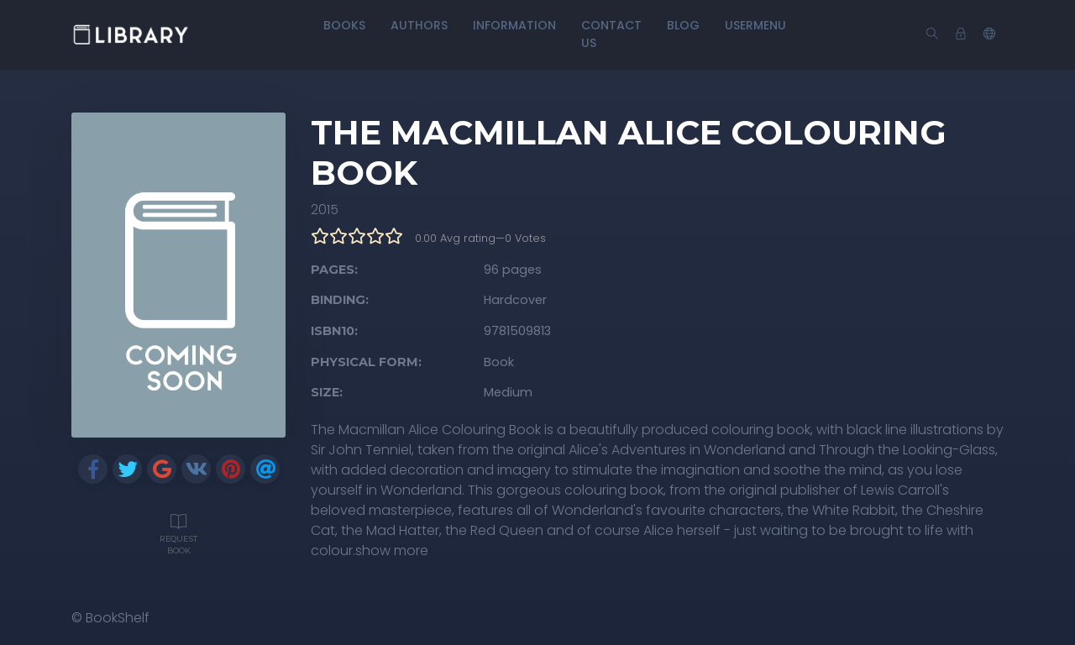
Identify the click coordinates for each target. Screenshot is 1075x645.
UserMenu (755, 25)
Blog (683, 25)
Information (514, 25)
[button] (989, 34)
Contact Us (611, 34)
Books (344, 25)
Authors (419, 25)
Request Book (178, 532)
